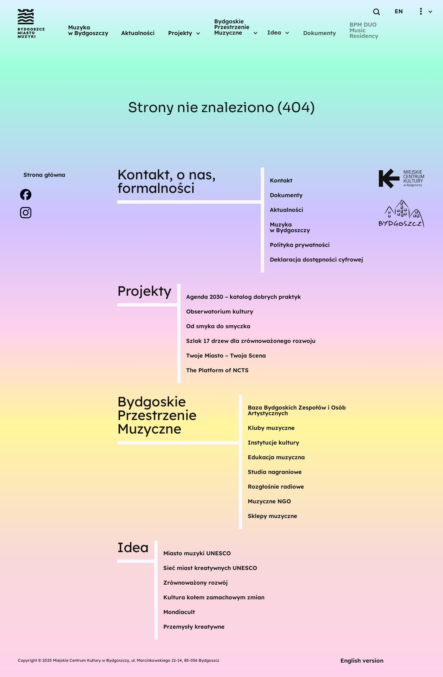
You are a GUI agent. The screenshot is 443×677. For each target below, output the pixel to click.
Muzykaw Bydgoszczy (290, 227)
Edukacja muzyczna (276, 457)
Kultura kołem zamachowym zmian (213, 597)
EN (399, 11)
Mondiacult (179, 611)
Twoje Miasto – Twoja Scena (226, 355)
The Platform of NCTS (217, 370)
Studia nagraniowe (275, 471)
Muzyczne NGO (269, 501)
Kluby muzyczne (271, 427)
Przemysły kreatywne (194, 626)
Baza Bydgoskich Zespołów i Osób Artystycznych (297, 410)
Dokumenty (319, 32)
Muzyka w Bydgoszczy (88, 29)
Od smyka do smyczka (218, 326)
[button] (184, 30)
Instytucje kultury (273, 442)
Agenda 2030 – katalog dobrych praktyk (243, 296)
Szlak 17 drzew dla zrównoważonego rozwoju (251, 340)
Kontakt (281, 180)
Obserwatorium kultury (219, 311)
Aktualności (138, 31)
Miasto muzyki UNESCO (197, 553)
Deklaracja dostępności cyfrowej (316, 259)
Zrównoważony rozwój (195, 582)
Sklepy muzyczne (272, 515)
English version (361, 660)
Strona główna (44, 174)
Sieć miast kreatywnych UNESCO (210, 567)
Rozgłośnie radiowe (276, 486)
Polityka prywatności (300, 244)
